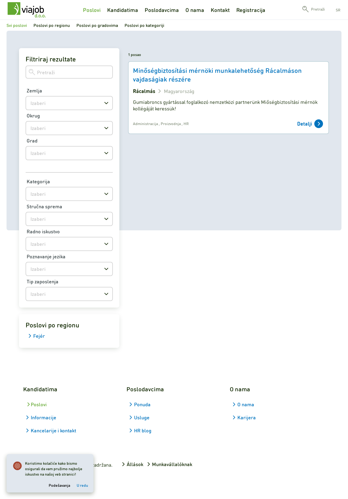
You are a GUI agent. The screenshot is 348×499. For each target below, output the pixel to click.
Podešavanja (59, 485)
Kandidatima (122, 9)
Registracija (250, 9)
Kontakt (220, 9)
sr (338, 9)
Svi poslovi (17, 25)
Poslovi (92, 9)
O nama (194, 9)
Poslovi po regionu (51, 25)
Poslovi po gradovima (97, 25)
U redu (82, 485)
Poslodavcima (162, 9)
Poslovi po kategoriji (144, 25)
